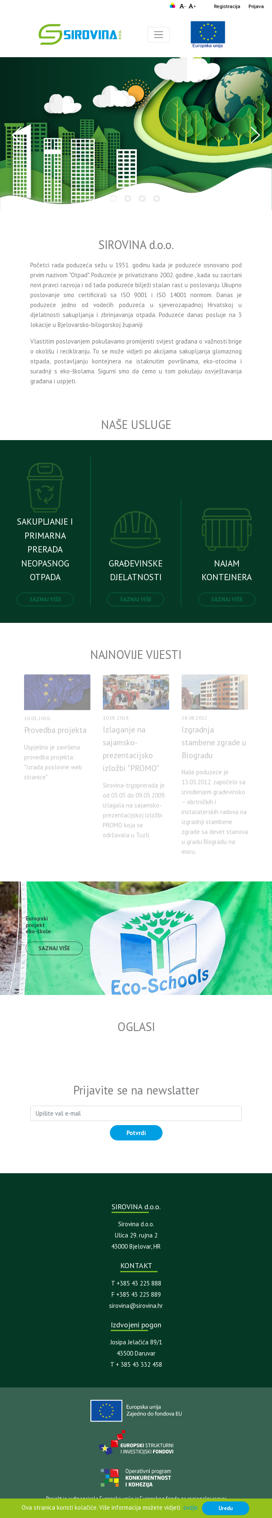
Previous (16, 135)
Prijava (256, 6)
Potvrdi (136, 1133)
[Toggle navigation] (159, 34)
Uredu (226, 1508)
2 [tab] (128, 198)
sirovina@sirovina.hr (136, 1306)
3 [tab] (142, 198)
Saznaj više (45, 599)
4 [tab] (157, 198)
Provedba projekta (55, 734)
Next (255, 135)
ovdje (190, 1507)
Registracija (227, 6)
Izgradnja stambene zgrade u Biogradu (214, 746)
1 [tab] (113, 198)
